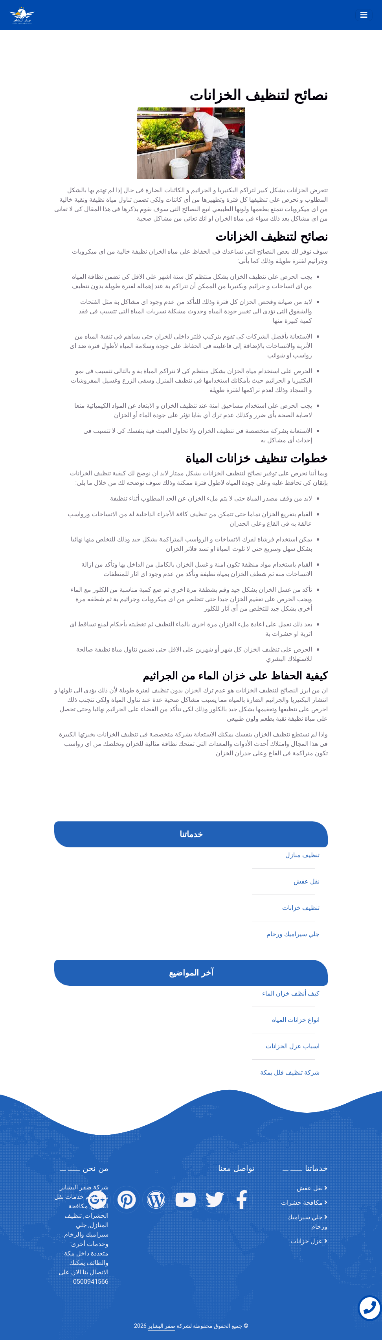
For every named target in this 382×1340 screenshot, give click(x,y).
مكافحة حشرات (302, 1202)
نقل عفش (310, 1188)
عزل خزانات (306, 1241)
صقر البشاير (161, 1326)
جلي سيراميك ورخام (307, 1222)
